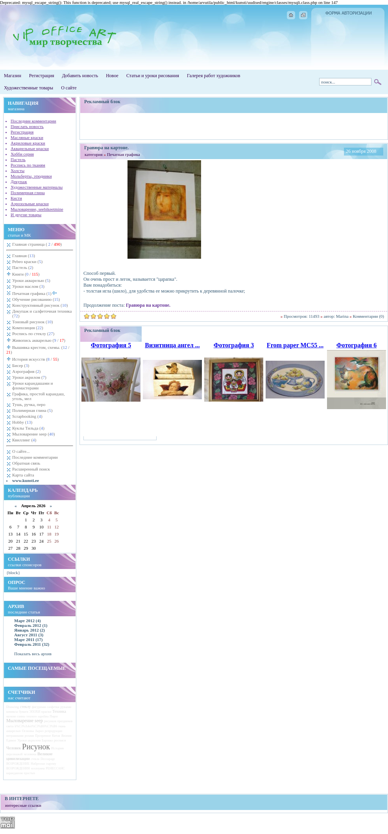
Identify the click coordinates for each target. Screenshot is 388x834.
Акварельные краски (30, 148)
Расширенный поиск (31, 469)
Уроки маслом (28, 286)
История (57, 748)
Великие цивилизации (29, 756)
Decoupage (48, 759)
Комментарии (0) (368, 316)
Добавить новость (80, 75)
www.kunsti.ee (25, 480)
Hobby (22, 422)
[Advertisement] (234, 126)
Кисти (16, 198)
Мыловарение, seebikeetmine (37, 209)
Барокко (47, 740)
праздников (65, 721)
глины (21, 716)
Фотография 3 (234, 345)
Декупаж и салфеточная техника (42, 313)
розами (29, 736)
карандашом (14, 773)
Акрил (39, 731)
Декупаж (19, 181)
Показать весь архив (33, 653)
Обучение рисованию (36, 299)
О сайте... (21, 451)
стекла (35, 759)
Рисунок (36, 746)
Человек (13, 747)
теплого (31, 716)
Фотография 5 (111, 345)
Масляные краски (27, 137)
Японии (66, 736)
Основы (28, 731)
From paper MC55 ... (295, 345)
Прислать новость (27, 126)
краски (46, 712)
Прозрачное (43, 736)
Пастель (18, 159)
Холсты (17, 170)
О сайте (68, 88)
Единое (11, 740)
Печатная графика (34, 293)
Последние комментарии (33, 121)
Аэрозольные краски (30, 203)
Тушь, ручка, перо (28, 404)
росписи (60, 740)
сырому (51, 763)
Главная (23, 255)
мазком (11, 716)
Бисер (20, 365)
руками (66, 707)
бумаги (23, 712)
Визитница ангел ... (172, 345)
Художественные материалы (37, 187)
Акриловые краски (28, 143)
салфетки (53, 707)
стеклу (25, 706)
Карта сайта (23, 475)
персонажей (14, 754)
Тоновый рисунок (32, 321)
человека (30, 754)
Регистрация (41, 75)
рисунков (50, 721)
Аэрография (26, 371)
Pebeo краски (27, 261)
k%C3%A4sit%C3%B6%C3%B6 (36, 726)
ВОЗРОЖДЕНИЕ (18, 763)
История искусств (35, 359)
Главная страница (37, 244)
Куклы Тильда (28, 428)
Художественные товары (28, 88)
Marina (342, 316)
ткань (62, 726)
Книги (25, 274)
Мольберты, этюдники (31, 176)
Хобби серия (22, 154)
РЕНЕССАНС (55, 768)
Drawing (12, 707)
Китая (56, 736)
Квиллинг (24, 439)
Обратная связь (26, 463)
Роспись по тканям (28, 165)
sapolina (43, 716)
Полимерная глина (28, 192)
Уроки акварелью (31, 280)
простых (29, 773)
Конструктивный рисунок (40, 305)
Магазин (12, 75)
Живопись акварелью (38, 340)
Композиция (27, 327)
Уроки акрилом (29, 377)
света (9, 726)
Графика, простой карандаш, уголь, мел (38, 396)
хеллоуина (37, 768)
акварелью (13, 731)
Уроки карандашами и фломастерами (32, 385)
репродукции (53, 731)
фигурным (39, 707)
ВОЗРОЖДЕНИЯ (18, 768)
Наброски (38, 763)
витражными (15, 736)
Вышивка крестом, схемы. (37, 349)
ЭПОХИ (35, 712)
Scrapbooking (27, 416)
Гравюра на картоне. (148, 305)
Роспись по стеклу (33, 333)
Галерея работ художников (213, 75)
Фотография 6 (356, 345)
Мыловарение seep (33, 434)
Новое (112, 75)
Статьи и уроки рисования (152, 75)
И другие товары (26, 214)
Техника (59, 711)
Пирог (54, 716)
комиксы (12, 712)
